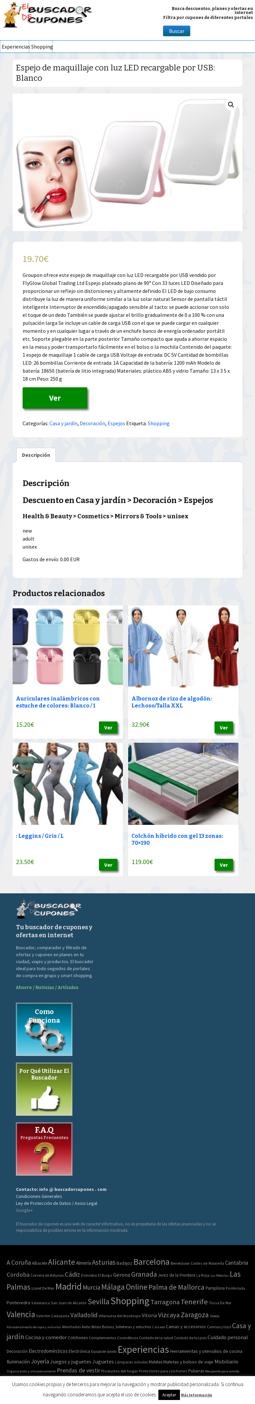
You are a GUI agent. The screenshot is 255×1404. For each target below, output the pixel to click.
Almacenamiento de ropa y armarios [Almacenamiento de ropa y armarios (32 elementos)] (34, 1327)
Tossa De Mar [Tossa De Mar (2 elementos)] (220, 1302)
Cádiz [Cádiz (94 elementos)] (72, 1274)
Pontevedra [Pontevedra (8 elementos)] (18, 1303)
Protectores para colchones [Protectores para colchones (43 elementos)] (163, 1370)
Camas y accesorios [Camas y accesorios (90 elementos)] (186, 1327)
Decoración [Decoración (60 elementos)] (17, 1351)
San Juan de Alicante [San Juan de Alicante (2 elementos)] (69, 1302)
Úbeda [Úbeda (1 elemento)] (214, 1316)
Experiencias (15, 46)
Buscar (176, 31)
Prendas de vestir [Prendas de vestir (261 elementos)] (78, 1370)
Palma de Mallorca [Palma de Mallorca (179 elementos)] (176, 1287)
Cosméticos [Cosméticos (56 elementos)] (127, 1337)
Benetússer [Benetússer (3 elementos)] (180, 1263)
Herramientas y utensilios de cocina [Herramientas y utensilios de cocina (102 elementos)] (206, 1351)
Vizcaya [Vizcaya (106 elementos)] (169, 1315)
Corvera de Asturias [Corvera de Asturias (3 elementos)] (47, 1275)
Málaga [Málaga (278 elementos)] (113, 1287)
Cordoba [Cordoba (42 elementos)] (18, 1274)
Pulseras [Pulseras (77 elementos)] (196, 1371)
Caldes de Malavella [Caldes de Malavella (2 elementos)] (207, 1263)
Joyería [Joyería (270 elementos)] (40, 1361)
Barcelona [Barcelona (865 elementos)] (151, 1261)
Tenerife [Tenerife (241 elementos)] (194, 1301)
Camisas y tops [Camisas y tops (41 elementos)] (219, 1327)
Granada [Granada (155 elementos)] (144, 1274)
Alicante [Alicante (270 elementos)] (61, 1262)
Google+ (24, 1210)
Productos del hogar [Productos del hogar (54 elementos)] (119, 1370)
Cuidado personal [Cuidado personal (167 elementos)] (228, 1337)
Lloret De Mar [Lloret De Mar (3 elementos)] (43, 1288)
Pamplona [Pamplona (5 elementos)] (215, 1288)
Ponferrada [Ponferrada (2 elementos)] (235, 1288)
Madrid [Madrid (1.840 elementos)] (68, 1286)
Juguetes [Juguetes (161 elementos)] (103, 1361)
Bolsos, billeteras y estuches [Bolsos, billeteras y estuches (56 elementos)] (126, 1326)
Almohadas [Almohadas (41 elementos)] (71, 1327)
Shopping (41, 46)
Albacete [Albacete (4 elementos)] (39, 1263)
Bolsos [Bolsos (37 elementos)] (96, 1327)
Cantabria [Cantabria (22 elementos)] (236, 1262)
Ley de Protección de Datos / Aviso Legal (56, 1203)
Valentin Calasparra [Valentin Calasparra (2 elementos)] (52, 1315)
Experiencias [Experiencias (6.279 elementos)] (143, 1349)
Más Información (196, 1394)
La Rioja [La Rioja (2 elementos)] (203, 1275)
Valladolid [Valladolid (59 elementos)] (84, 1315)
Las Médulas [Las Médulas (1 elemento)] (220, 1275)
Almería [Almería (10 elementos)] (83, 1263)
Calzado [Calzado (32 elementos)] (158, 1327)
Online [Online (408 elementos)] (136, 1287)
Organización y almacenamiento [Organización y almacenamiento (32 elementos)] (31, 1371)
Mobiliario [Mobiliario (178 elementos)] (226, 1361)
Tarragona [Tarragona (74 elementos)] (165, 1302)
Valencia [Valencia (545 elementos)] (21, 1314)
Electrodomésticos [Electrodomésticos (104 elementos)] (48, 1351)
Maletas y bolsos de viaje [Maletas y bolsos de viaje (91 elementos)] (188, 1362)
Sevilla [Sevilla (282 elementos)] (99, 1301)
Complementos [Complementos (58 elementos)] (102, 1337)
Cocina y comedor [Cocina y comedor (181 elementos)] (46, 1337)
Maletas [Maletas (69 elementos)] (155, 1362)
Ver (55, 398)
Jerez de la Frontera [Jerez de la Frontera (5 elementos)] (176, 1275)
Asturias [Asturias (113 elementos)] (104, 1262)
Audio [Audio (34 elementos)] (86, 1327)
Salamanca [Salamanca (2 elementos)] (40, 1302)
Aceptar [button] (169, 1395)
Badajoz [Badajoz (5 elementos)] (124, 1263)
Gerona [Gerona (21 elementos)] (121, 1274)
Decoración (92, 423)
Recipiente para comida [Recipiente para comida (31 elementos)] (222, 1371)
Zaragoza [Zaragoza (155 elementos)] (195, 1314)
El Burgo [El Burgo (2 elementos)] (105, 1275)
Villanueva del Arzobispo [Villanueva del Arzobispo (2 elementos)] (120, 1315)
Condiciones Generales (39, 1196)
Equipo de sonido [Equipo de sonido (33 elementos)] (104, 1351)
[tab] (36, 455)
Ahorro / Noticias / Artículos (47, 987)
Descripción (36, 454)
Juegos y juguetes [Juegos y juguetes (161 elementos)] (70, 1361)
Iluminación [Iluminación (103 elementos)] (18, 1361)
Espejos (116, 423)
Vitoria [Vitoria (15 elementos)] (149, 1315)
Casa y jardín (63, 423)
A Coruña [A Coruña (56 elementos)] (19, 1262)
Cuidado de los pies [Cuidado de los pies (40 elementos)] (190, 1338)
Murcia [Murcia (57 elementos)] (91, 1287)
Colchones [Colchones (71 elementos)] (78, 1337)
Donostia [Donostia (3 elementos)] (89, 1275)
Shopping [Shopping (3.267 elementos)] (130, 1301)
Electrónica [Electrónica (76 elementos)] (79, 1351)
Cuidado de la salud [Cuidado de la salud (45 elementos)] (156, 1337)
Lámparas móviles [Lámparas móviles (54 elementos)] (131, 1361)
